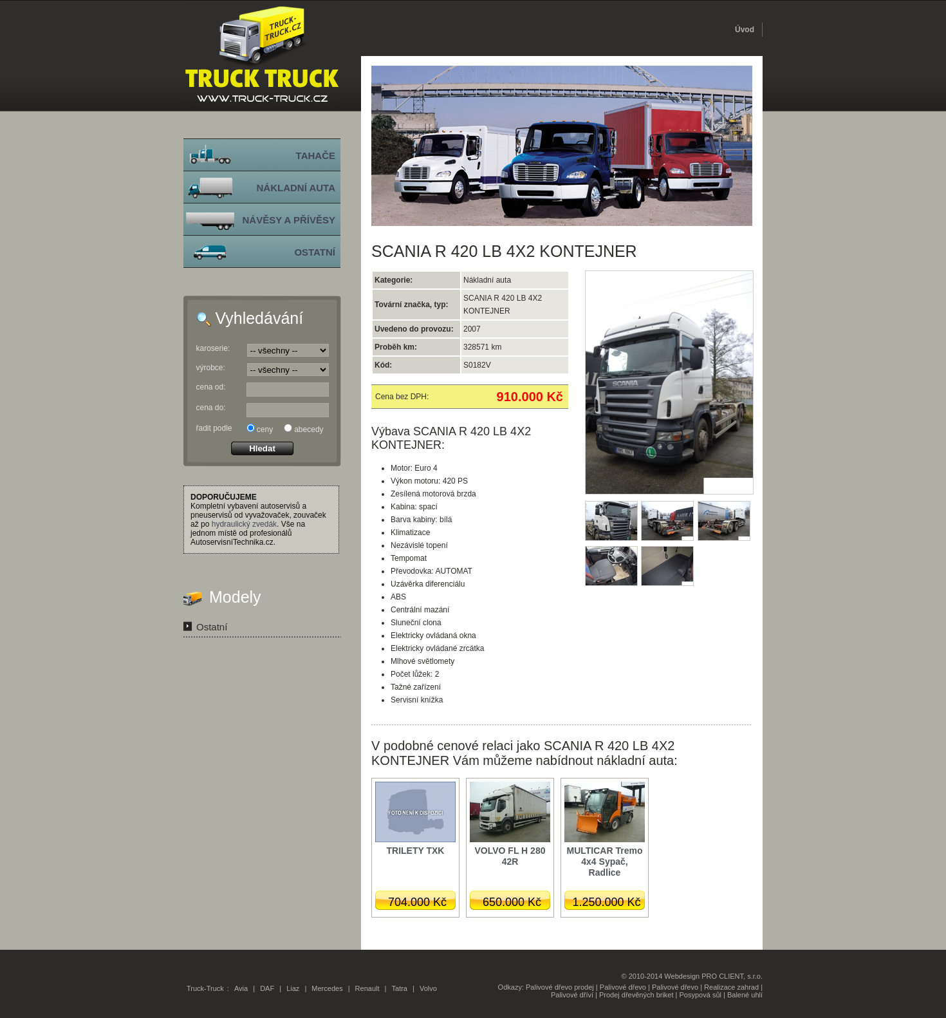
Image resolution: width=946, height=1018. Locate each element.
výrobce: (210, 367)
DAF (267, 988)
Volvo (428, 988)
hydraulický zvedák (244, 524)
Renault (367, 988)
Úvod (744, 29)
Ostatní (211, 626)
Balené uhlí (745, 995)
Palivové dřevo (623, 987)
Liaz (292, 988)
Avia (241, 988)
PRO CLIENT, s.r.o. (732, 976)
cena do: (211, 407)
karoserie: (213, 348)
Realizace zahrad (731, 987)
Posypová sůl (700, 995)
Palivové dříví (572, 995)
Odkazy (510, 987)
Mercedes (326, 988)
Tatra (399, 988)
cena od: (211, 386)
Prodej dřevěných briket (636, 995)
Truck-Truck (205, 988)
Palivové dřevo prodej (560, 987)
